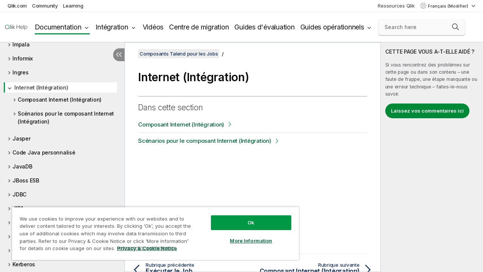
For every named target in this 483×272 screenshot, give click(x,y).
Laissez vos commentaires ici (427, 111)
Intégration (111, 27)
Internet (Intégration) (41, 87)
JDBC (19, 194)
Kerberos (23, 264)
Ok (245, 217)
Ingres (20, 72)
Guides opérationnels (332, 27)
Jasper (21, 138)
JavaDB (22, 166)
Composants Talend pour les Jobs (179, 54)
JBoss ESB (25, 180)
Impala (21, 44)
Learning (73, 6)
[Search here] (421, 27)
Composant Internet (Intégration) (60, 99)
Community (45, 6)
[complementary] (432, 157)
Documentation (58, 27)
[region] (152, 230)
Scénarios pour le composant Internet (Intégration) (66, 117)
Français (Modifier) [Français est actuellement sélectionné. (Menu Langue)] (448, 6)
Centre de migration (199, 27)
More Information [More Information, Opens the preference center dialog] (245, 235)
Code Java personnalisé (43, 152)
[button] (455, 27)
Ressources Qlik (396, 6)
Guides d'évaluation (264, 27)
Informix (22, 58)
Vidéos (153, 27)
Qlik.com (17, 6)
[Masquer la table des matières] (119, 54)
